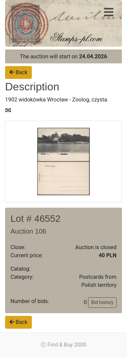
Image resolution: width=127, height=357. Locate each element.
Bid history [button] (102, 302)
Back (18, 72)
